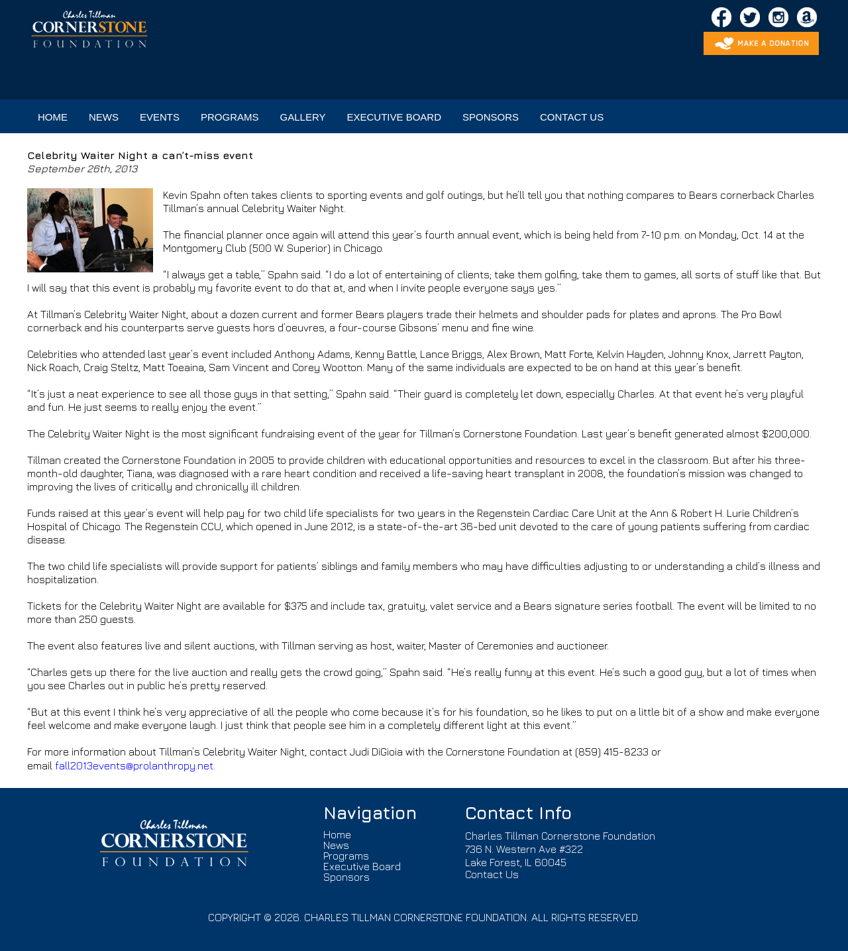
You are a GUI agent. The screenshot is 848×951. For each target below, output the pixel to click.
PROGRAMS (230, 117)
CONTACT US (572, 117)
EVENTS (160, 117)
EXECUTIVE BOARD (393, 117)
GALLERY (303, 117)
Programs (346, 856)
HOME (53, 117)
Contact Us (492, 874)
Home (337, 834)
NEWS (104, 117)
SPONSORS (490, 117)
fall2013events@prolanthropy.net (134, 765)
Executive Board (362, 866)
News (336, 845)
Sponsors (346, 877)
